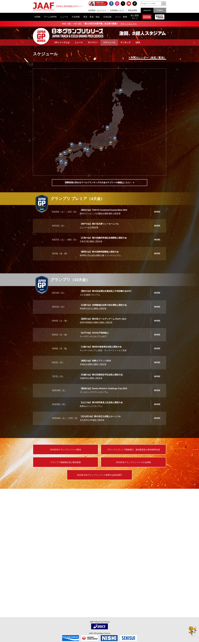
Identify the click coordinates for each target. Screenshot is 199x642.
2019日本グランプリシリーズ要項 (65, 450)
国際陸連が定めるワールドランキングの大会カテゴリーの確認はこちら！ (98, 182)
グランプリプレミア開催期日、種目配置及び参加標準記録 (133, 450)
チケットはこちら (129, 24)
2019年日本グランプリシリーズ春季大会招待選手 (99, 475)
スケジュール (109, 42)
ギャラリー (93, 42)
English (160, 10)
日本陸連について (117, 10)
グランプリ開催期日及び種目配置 (65, 462)
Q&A (138, 42)
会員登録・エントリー (97, 10)
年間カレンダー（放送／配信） (148, 57)
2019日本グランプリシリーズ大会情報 (133, 462)
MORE (157, 212)
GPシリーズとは (62, 42)
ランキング (125, 42)
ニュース (79, 42)
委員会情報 (132, 10)
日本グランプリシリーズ (41, 36)
